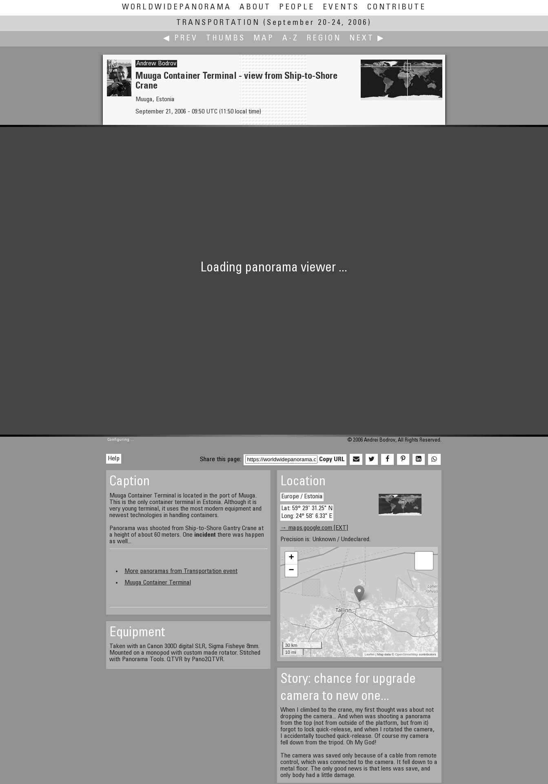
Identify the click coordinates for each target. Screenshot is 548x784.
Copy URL (332, 459)
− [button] (291, 570)
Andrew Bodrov (156, 63)
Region (324, 38)
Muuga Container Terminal (157, 583)
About (255, 7)
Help (114, 458)
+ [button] (291, 558)
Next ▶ (367, 38)
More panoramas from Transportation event (180, 571)
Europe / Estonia (302, 496)
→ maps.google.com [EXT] (314, 528)
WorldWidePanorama (176, 7)
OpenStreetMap (406, 654)
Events (341, 7)
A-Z (290, 38)
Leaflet (370, 654)
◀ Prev (180, 38)
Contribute (396, 7)
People (297, 7)
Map (263, 38)
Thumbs (225, 38)
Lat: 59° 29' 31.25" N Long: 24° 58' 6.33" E (307, 512)
